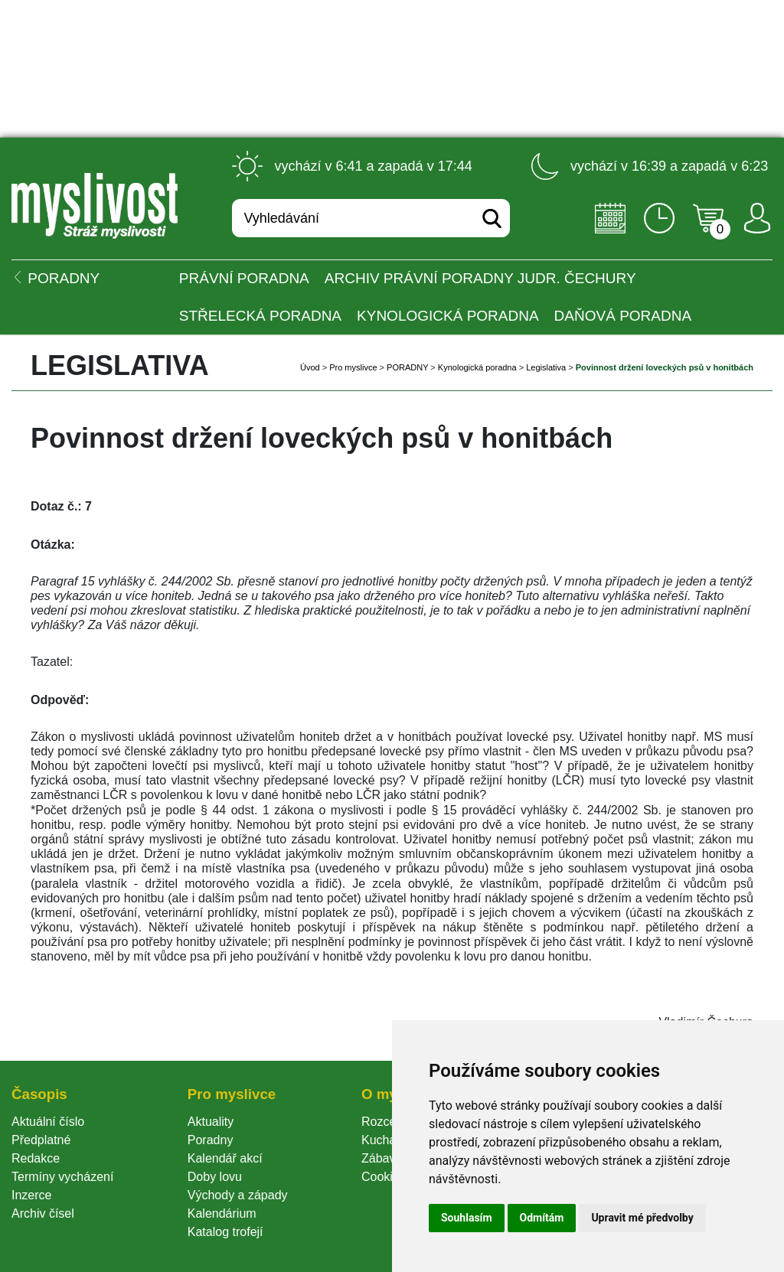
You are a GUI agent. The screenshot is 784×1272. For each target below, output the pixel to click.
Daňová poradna (622, 316)
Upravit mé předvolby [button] (642, 1218)
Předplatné (40, 1139)
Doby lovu (215, 1176)
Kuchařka (387, 1139)
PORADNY (407, 367)
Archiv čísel (42, 1213)
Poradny (211, 1139)
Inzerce (31, 1195)
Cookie (383, 1176)
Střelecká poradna (260, 316)
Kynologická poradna (448, 316)
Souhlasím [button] (466, 1218)
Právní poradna (244, 278)
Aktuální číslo (47, 1121)
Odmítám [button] (542, 1218)
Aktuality (211, 1121)
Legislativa (546, 367)
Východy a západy (238, 1195)
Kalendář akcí (225, 1158)
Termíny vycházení (62, 1176)
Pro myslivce (353, 367)
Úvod (310, 367)
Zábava (381, 1158)
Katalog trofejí (225, 1231)
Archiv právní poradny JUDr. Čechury (480, 278)
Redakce (35, 1158)
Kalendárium (222, 1213)
